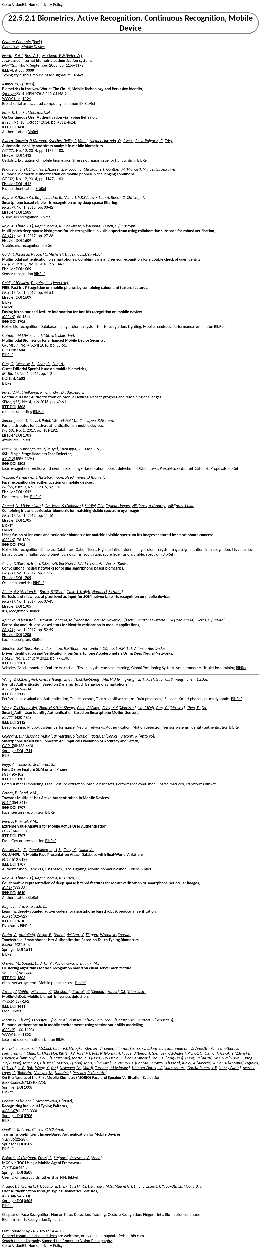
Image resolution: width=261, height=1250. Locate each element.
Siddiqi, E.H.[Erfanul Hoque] (107, 505)
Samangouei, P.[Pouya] (21, 420)
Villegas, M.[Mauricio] (52, 1072)
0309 (30, 70)
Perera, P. (9, 792)
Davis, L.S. (91, 449)
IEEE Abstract (13, 70)
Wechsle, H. (25, 363)
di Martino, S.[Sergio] (71, 736)
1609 (27, 240)
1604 (21, 350)
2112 (21, 693)
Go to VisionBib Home (20, 4)
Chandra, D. (55, 392)
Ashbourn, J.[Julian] (18, 84)
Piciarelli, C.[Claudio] (89, 991)
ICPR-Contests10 (15, 1082)
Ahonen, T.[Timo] (114, 1048)
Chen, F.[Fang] (50, 679)
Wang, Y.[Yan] (46, 1067)
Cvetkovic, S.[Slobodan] (64, 505)
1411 (21, 1006)
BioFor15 (9, 944)
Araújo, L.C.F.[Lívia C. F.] (21, 1186)
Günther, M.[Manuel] (123, 169)
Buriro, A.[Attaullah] (18, 934)
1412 (27, 155)
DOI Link (9, 350)
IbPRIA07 (9, 1110)
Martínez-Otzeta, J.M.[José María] (166, 620)
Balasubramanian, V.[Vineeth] (183, 1048)
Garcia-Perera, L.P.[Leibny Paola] (214, 1067)
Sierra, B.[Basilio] (210, 620)
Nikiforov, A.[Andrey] (149, 505)
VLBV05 (8, 1139)
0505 (28, 1200)
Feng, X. (69, 849)
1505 (27, 212)
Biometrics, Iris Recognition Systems (32, 1219)
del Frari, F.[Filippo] (82, 934)
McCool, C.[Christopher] (84, 169)
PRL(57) (8, 207)
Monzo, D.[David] (165, 1063)
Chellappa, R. (32, 392)
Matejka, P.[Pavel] (83, 1048)
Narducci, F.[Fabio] (107, 591)
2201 (21, 663)
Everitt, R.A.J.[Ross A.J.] (21, 55)
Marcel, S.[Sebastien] (155, 1020)
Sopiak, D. (30, 963)
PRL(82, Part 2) (14, 264)
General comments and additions (29, 1235)
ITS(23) (8, 658)
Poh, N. (58, 363)
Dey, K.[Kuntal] (118, 563)
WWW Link (11, 98)
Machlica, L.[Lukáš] (39, 1063)
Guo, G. (8, 363)
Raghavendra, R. (48, 197)
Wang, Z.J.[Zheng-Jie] (19, 679)
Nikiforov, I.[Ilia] (181, 505)
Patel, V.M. (11, 392)
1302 (26, 1034)
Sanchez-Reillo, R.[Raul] (68, 140)
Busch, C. (71, 878)
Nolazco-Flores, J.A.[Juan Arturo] (158, 1067)
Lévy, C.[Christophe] (54, 1058)
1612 (27, 491)
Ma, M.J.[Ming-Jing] (119, 679)
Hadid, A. (86, 849)
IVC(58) (8, 430)
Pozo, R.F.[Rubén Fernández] (77, 648)
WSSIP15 (9, 972)
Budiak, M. (89, 963)
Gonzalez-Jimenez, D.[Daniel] (80, 477)
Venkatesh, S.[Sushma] (82, 226)
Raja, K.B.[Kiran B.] (17, 197)
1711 (28, 750)
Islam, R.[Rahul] (44, 563)
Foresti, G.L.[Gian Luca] (126, 991)
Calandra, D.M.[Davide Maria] (27, 736)
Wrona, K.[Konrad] (115, 934)
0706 (28, 1115)
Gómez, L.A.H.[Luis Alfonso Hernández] (134, 648)
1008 (28, 1087)
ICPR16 (8, 316)
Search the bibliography (21, 1240)
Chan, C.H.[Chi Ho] (42, 1053)
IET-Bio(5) (10, 373)
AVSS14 (8, 1001)
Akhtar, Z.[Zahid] (15, 991)
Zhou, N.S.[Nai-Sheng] (82, 679)
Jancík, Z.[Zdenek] (234, 1053)
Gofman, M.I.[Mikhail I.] (22, 335)
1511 (28, 949)
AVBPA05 (9, 1167)
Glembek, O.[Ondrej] (169, 1053)
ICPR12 (8, 1029)
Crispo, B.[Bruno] (51, 934)
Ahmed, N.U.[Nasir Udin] (22, 505)
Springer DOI (12, 750)
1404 (26, 98)
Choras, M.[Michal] (18, 1101)
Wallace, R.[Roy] (82, 1020)
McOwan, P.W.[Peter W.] (62, 55)
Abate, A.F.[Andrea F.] (20, 591)
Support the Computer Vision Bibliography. (77, 1240)
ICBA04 (8, 1195)
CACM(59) (10, 345)
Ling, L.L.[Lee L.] (147, 1186)
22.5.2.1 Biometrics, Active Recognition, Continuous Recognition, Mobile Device (130, 23)
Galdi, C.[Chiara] (15, 254)
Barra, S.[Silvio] (52, 591)
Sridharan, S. (43, 764)
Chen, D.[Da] (197, 679)
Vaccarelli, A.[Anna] (85, 1157)
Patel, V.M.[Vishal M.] (59, 420)
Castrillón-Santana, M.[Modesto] (64, 620)
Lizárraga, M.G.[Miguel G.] (110, 1186)
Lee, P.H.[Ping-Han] (167, 1058)
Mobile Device (33, 46)
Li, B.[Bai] (25, 1067)
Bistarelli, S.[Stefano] (19, 1157)
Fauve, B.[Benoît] (136, 1053)
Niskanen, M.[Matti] (76, 1067)
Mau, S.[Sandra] (97, 1063)
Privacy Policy (51, 4)
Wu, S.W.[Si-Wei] (227, 1058)
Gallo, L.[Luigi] (78, 591)
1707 (21, 779)
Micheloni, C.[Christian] (50, 991)
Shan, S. (43, 363)
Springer (9, 93)
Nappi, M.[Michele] (47, 254)
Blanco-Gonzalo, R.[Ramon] (24, 140)
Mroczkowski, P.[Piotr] (54, 1101)
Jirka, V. (46, 963)
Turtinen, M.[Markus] (112, 1067)
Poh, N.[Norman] (106, 1053)
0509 (28, 1144)
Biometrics (10, 46)
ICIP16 (7, 887)
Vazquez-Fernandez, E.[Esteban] (28, 477)
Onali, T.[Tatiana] (16, 1129)
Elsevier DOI (12, 155)
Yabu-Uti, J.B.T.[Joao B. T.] (183, 1186)
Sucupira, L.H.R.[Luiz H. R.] (64, 1186)
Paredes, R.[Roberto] (90, 1072)
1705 (21, 321)
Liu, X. (21, 112)
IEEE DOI (9, 127)
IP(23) (7, 122)
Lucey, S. (24, 764)
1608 (21, 406)
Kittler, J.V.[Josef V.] (74, 1053)
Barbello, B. (76, 392)
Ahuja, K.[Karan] (15, 563)
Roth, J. (8, 112)
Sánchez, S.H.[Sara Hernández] (27, 648)
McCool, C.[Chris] (53, 1048)
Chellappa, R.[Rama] (96, 420)
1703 (27, 435)
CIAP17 (8, 745)
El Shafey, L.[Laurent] (46, 169)
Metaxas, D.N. (39, 112)
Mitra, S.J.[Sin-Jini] (59, 335)
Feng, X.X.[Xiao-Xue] (119, 707)
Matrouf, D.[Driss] (86, 1058)
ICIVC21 (8, 689)
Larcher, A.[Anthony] (19, 1058)
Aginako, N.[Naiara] (18, 620)
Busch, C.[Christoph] (127, 197)
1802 (21, 463)
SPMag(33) (11, 401)
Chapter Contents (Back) (22, 41)
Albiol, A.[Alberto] (196, 1063)
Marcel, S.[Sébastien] (160, 169)
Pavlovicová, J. (66, 963)
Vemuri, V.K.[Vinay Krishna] (86, 197)
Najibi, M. (10, 449)
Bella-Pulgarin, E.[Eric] (153, 140)
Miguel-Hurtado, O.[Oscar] (112, 140)
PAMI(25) (9, 65)
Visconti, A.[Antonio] (137, 736)
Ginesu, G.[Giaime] (47, 1129)
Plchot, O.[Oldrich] (203, 1053)
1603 (21, 378)
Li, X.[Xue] (146, 679)
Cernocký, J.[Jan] (143, 1048)
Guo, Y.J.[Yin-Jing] (170, 679)
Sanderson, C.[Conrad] (131, 1063)
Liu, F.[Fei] (146, 707)
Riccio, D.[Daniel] (104, 736)
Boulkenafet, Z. (14, 849)
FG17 (6, 774)
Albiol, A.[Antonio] (228, 1063)
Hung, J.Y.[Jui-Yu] (198, 1058)
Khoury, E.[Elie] (14, 169)
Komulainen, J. (40, 849)
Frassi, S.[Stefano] (53, 1157)
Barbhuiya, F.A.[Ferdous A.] (81, 563)
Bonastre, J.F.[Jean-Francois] (126, 1058)
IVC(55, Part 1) (14, 487)
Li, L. (58, 849)
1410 (21, 127)
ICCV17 (8, 458)
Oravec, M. (11, 963)
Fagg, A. (9, 764)
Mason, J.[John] (69, 1063)
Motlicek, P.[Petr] (16, 1020)
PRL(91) (8, 235)
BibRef (78, 75)
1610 (21, 892)
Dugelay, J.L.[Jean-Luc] (83, 254)
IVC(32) (8, 150)
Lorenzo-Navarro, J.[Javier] (114, 620)
